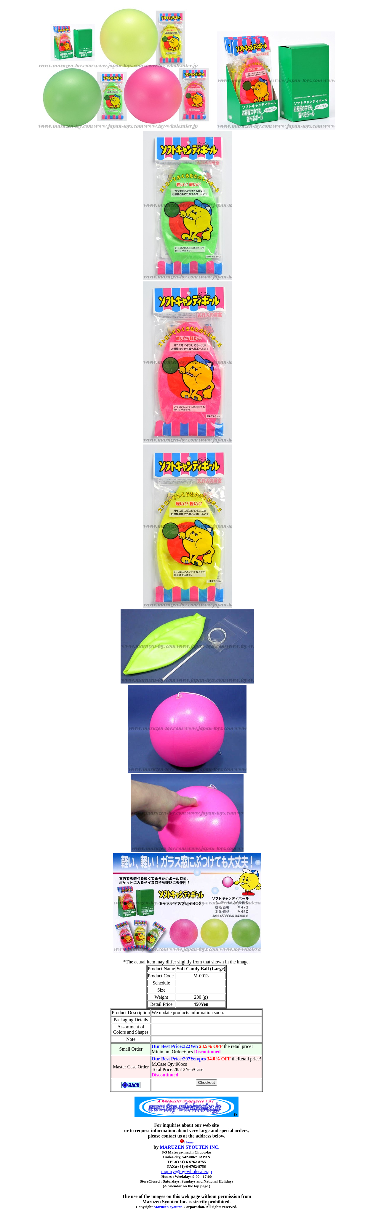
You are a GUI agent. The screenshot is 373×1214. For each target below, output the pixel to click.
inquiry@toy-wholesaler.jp (186, 1171)
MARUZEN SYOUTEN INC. (189, 1147)
